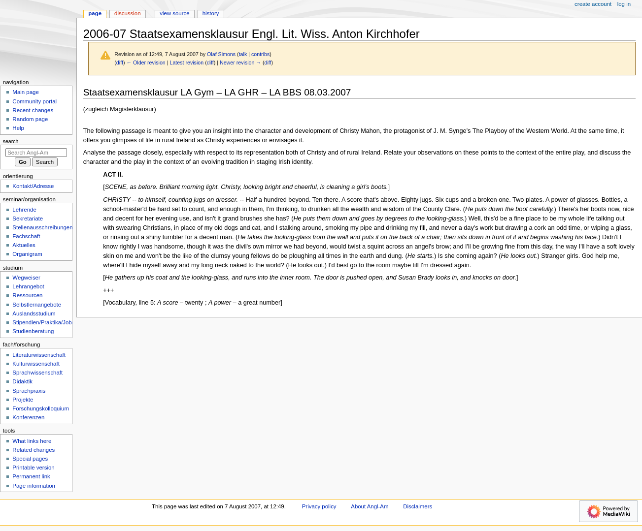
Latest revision (186, 62)
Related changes (33, 450)
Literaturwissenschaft (39, 355)
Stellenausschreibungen (42, 227)
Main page (25, 92)
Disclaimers (417, 506)
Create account (592, 4)
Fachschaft (26, 236)
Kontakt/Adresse (33, 186)
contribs (260, 54)
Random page (30, 119)
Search (11, 141)
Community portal (34, 101)
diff (119, 62)
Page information (33, 486)
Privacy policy (319, 506)
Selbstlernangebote (36, 305)
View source (174, 13)
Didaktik (22, 381)
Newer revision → (240, 62)
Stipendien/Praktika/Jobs (43, 322)
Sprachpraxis (28, 391)
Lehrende (24, 210)
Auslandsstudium (33, 313)
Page (94, 13)
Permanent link (31, 476)
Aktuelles (23, 245)
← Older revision (145, 62)
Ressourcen (27, 295)
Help (18, 128)
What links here (31, 441)
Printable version (33, 467)
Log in (624, 4)
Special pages (30, 459)
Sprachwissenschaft (37, 372)
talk (243, 54)
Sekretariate (27, 218)
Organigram (27, 254)
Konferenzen (28, 417)
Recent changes (32, 110)
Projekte (22, 400)
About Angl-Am (369, 506)
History (211, 13)
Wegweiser (26, 278)
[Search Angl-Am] (36, 152)
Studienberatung (33, 331)
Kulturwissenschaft (35, 364)
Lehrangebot (28, 286)
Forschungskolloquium (40, 408)
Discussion (127, 13)
